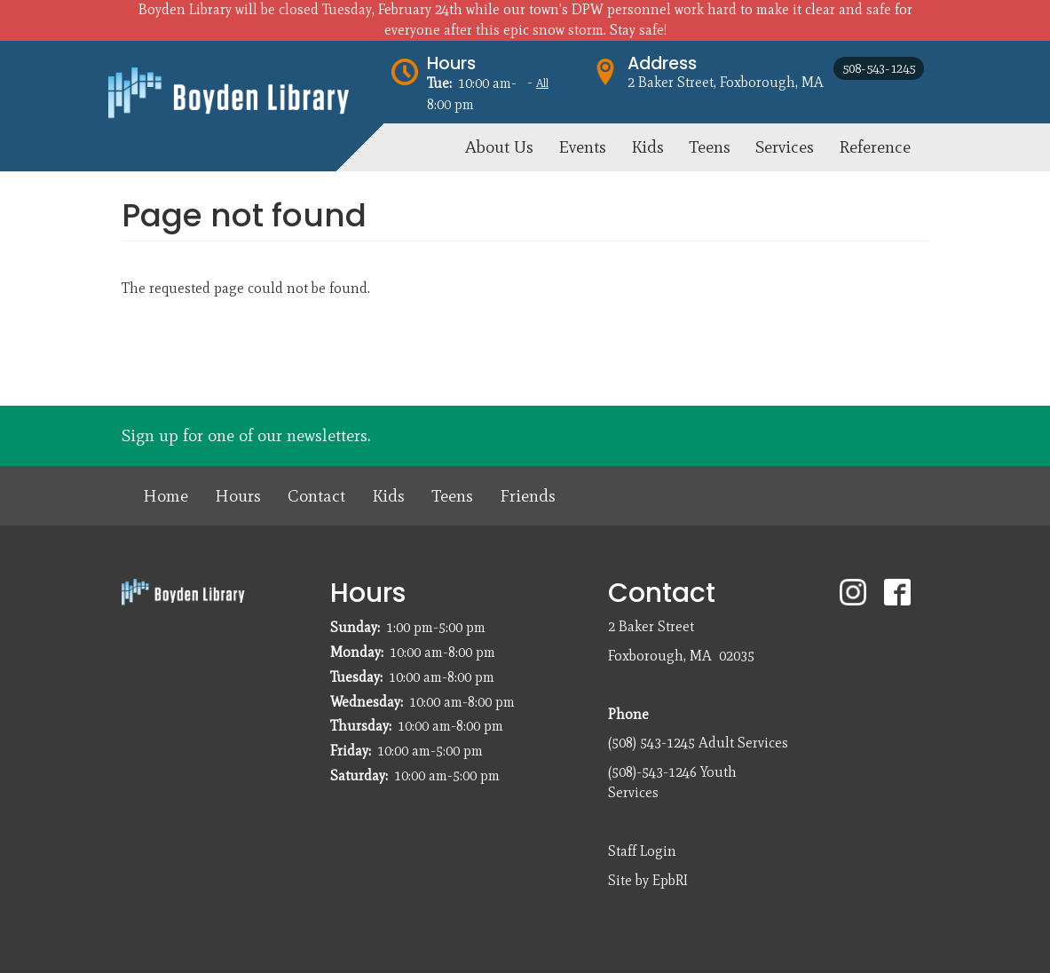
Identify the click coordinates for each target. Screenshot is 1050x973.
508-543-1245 (878, 68)
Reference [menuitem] (875, 147)
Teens (452, 496)
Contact (316, 496)
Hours (451, 63)
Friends (528, 496)
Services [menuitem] (784, 147)
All (542, 83)
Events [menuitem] (582, 147)
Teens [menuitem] (709, 147)
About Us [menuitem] (499, 147)
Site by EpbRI (648, 880)
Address (662, 63)
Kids (388, 496)
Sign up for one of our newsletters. (246, 435)
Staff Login (642, 850)
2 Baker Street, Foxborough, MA (726, 82)
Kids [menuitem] (647, 147)
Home (165, 496)
